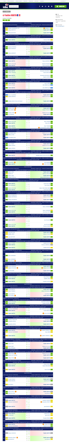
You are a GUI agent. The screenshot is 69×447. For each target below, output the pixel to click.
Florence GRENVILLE (46, 244)
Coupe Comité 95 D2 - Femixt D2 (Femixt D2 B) (42, 374)
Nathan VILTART (46, 268)
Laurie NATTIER (47, 183)
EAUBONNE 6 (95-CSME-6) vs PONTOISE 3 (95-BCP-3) (28, 69)
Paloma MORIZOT (12, 48)
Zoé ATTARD (47, 369)
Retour (7, 11)
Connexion (60, 6)
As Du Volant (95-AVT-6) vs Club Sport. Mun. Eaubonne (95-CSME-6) (28, 341)
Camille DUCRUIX (46, 281)
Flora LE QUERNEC (12, 94)
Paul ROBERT (47, 185)
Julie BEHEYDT (47, 406)
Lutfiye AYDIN (11, 353)
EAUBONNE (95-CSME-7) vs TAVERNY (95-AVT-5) (28, 275)
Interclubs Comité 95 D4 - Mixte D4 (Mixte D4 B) (42, 191)
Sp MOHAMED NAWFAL (45, 127)
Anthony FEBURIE (46, 173)
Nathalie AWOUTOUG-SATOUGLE (15, 101)
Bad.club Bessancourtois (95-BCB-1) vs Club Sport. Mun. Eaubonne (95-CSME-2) (27, 287)
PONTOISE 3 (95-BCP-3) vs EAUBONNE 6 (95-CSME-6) (28, 142)
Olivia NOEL (47, 123)
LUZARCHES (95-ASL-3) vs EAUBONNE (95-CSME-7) (27, 193)
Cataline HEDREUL (46, 303)
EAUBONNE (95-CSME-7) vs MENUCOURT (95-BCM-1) (28, 216)
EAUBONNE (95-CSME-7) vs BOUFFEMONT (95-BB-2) (28, 241)
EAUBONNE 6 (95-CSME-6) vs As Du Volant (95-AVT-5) (28, 328)
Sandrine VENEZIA (46, 400)
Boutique (36, 1)
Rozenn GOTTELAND (12, 355)
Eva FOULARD (47, 220)
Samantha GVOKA (12, 321)
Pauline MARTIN (46, 30)
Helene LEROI (11, 172)
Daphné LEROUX (46, 77)
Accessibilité (63, 1)
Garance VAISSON (12, 433)
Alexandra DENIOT (46, 402)
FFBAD (4, 1)
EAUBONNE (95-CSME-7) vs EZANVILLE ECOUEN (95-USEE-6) (28, 204)
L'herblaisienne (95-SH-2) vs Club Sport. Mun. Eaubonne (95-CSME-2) (28, 388)
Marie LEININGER (46, 206)
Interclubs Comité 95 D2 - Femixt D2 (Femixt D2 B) (41, 285)
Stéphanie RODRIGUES (13, 308)
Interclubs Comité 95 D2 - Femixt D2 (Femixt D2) (42, 168)
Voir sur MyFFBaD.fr (60, 26)
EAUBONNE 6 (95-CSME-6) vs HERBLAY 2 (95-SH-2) (27, 81)
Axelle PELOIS (11, 260)
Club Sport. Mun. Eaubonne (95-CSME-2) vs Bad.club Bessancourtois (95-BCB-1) (27, 307)
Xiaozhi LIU (10, 173)
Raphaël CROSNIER (12, 268)
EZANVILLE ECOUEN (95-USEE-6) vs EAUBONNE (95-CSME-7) (28, 252)
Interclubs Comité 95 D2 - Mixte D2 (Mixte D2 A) (42, 67)
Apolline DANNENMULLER (13, 28)
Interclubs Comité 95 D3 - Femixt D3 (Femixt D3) (42, 24)
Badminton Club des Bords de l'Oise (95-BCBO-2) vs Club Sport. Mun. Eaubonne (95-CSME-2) (28, 376)
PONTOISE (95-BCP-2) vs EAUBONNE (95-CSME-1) (27, 26)
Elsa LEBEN (47, 332)
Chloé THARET (11, 143)
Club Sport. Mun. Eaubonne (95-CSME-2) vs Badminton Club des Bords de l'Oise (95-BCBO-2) (28, 411)
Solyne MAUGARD (46, 365)
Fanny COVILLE (47, 364)
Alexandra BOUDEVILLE (45, 71)
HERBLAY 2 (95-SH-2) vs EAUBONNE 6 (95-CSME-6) (27, 131)
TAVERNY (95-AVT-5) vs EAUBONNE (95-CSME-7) (28, 230)
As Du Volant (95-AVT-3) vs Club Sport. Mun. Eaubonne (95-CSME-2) (28, 429)
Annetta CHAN (11, 108)
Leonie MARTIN (11, 289)
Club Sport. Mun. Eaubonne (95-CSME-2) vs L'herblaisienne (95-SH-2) (28, 300)
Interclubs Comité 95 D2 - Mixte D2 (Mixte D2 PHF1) (41, 56)
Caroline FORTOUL (12, 177)
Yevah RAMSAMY (11, 185)
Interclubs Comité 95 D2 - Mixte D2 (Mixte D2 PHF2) (41, 42)
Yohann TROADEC (12, 72)
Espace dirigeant (10, 1)
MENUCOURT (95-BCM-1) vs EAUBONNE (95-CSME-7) (28, 264)
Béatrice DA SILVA (46, 47)
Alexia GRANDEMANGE (45, 177)
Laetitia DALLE (47, 413)
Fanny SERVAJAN (11, 348)
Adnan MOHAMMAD (46, 291)
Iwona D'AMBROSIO (12, 195)
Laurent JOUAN (47, 380)
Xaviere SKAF (11, 343)
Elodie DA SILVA (11, 393)
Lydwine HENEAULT (46, 330)
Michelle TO (47, 28)
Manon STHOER (11, 85)
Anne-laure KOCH (46, 212)
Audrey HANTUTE (12, 30)
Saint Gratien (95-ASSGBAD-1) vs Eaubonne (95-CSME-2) (27, 170)
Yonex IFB (25, 1)
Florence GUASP (46, 226)
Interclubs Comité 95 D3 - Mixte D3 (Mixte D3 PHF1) (41, 339)
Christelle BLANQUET (45, 301)
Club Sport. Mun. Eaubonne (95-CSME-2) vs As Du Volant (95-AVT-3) (28, 397)
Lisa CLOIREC (47, 83)
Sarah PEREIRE (47, 164)
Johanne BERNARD (12, 266)
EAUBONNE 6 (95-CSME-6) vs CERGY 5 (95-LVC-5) (28, 159)
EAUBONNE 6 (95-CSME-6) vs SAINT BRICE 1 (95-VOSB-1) (28, 152)
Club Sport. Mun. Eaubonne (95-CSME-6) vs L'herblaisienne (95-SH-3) (28, 362)
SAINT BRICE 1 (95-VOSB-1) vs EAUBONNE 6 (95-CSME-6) (28, 92)
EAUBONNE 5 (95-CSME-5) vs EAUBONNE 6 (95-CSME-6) (28, 44)
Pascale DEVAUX (11, 379)
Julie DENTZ (10, 384)
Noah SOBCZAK (46, 72)
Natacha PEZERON (12, 47)
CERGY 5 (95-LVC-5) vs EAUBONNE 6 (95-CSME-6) (28, 106)
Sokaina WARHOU (12, 96)
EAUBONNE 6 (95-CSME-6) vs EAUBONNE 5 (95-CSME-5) (28, 58)
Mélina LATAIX (11, 134)
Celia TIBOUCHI (47, 277)
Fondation (31, 1)
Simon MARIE (11, 109)
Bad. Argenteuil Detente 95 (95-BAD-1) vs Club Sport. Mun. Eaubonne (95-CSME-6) (28, 351)
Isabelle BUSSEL (46, 243)
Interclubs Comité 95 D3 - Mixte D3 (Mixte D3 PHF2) (41, 326)
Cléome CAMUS (47, 39)
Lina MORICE (11, 162)
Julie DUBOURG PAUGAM (44, 308)
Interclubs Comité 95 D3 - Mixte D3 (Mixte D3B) (42, 350)
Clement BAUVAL (11, 380)
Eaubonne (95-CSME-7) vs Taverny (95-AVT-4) (28, 181)
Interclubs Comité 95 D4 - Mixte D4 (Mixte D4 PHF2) (41, 179)
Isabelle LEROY (11, 234)
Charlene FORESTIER (12, 319)
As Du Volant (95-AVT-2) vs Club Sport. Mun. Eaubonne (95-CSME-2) (28, 317)
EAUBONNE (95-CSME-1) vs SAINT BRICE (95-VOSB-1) (28, 37)
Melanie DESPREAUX (12, 196)
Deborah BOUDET (12, 32)
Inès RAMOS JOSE (46, 85)
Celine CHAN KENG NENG (44, 188)
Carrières (42, 1)
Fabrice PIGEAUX (11, 291)
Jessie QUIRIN (11, 295)
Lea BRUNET (47, 294)
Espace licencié (19, 1)
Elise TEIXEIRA (47, 121)
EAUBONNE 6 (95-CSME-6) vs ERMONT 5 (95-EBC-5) (28, 118)
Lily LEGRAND (11, 114)
